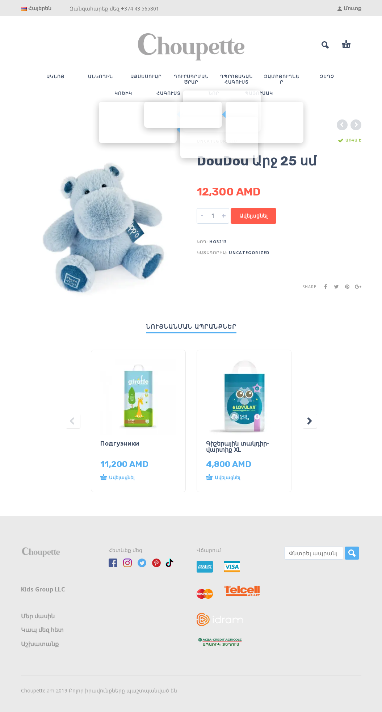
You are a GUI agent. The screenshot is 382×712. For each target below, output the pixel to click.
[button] (131, 477)
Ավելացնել (253, 215)
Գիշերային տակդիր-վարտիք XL (237, 446)
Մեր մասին (38, 616)
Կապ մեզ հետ (42, 630)
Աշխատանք (40, 644)
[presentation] (73, 421)
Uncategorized (217, 141)
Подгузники (119, 443)
